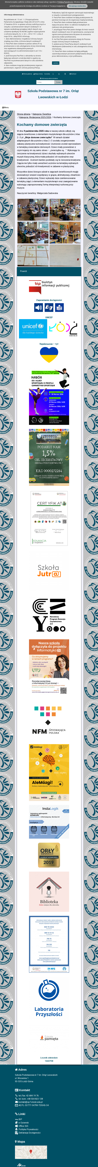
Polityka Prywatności (26, 1129)
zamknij (55, 63)
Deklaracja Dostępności (28, 1132)
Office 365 (21, 1126)
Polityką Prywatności (65, 2)
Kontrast (73, 74)
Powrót (23, 271)
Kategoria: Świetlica (41, 114)
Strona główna (27, 74)
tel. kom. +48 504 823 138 (29, 1099)
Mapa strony (38, 74)
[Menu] (49, 108)
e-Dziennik (22, 1122)
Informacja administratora (49, 78)
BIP (18, 1119)
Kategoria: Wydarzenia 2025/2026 (35, 117)
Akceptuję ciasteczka (77, 6)
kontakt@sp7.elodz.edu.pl (29, 1102)
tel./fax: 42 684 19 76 (27, 1095)
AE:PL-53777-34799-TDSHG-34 (32, 1105)
